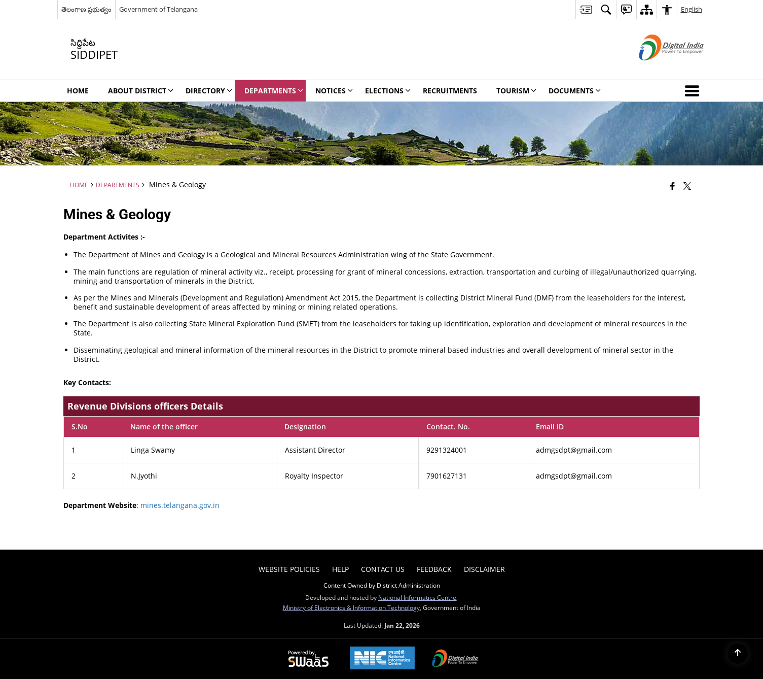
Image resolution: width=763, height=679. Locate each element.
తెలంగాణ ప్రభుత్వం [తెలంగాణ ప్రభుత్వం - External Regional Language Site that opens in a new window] (86, 9)
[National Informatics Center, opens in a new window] (382, 659)
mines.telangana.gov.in (180, 505)
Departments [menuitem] (273, 90)
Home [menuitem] (78, 90)
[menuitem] (585, 9)
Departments (117, 185)
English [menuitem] (691, 9)
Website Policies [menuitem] (289, 569)
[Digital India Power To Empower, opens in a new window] (455, 659)
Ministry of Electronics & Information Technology (351, 607)
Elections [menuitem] (388, 90)
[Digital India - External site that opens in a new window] (658, 69)
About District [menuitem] (140, 90)
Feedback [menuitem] (434, 569)
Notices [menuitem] (334, 90)
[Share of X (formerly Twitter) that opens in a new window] (687, 186)
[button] (694, 90)
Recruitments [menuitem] (450, 90)
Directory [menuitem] (209, 90)
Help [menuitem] (340, 569)
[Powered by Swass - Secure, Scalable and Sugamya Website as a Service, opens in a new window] (308, 659)
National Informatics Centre (417, 597)
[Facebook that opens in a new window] (672, 186)
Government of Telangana (158, 9)
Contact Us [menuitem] (383, 569)
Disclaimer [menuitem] (484, 569)
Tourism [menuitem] (516, 90)
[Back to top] (738, 653)
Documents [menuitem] (575, 90)
